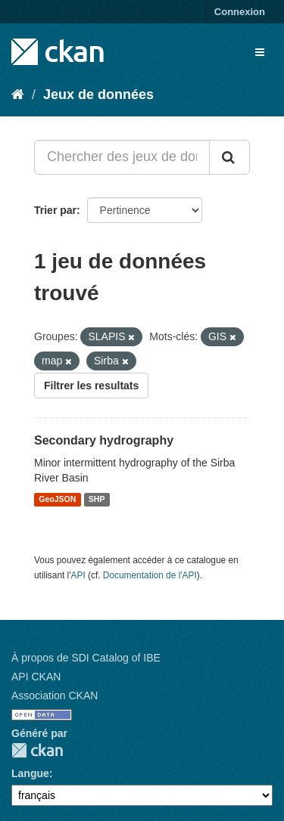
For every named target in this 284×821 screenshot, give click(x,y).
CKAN (37, 750)
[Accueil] (17, 94)
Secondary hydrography (103, 440)
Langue (30, 773)
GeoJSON (57, 499)
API (78, 575)
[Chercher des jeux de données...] (122, 157)
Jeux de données (98, 94)
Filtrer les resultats (91, 386)
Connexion (239, 11)
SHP (97, 499)
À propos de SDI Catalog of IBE (86, 658)
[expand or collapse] (260, 52)
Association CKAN (54, 695)
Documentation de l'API (150, 575)
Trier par (55, 210)
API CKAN (36, 677)
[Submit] (229, 157)
